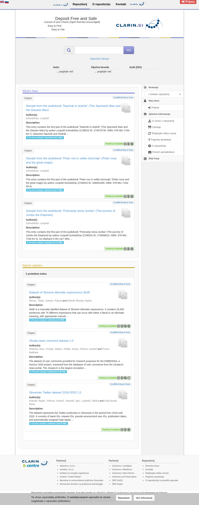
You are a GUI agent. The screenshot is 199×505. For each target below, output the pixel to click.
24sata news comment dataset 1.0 (51, 340)
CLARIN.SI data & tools (123, 98)
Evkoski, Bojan (37, 400)
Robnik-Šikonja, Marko (79, 300)
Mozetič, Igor (73, 400)
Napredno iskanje (99, 58)
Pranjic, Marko (54, 349)
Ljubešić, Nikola (90, 400)
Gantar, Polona (54, 300)
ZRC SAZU (117, 480)
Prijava (188, 1)
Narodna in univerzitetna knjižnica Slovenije (81, 480)
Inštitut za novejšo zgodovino (74, 473)
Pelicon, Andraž (88, 349)
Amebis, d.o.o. (67, 469)
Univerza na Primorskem (124, 477)
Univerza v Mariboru (122, 469)
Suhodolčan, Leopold (37, 118)
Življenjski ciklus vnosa (156, 473)
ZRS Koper (117, 484)
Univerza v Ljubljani (122, 466)
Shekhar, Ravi (36, 349)
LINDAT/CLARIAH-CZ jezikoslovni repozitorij (118, 492)
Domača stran (152, 466)
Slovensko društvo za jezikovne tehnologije (81, 484)
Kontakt (149, 469)
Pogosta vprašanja (154, 477)
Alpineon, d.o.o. (67, 466)
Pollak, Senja (71, 349)
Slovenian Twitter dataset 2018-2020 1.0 (55, 392)
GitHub (162, 492)
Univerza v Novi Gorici (123, 473)
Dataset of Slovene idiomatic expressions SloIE (59, 292)
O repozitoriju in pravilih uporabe (161, 480)
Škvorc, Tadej (36, 300)
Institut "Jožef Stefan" (71, 477)
